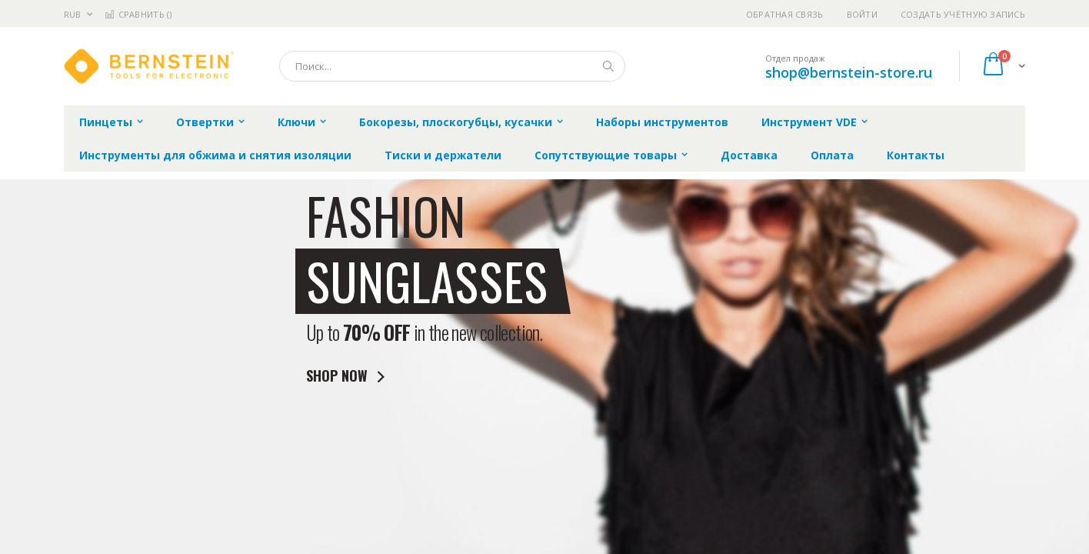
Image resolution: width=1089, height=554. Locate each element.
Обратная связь (785, 14)
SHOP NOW (348, 375)
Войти (862, 14)
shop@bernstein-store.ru (848, 72)
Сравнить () (138, 14)
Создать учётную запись (963, 14)
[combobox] (452, 66)
